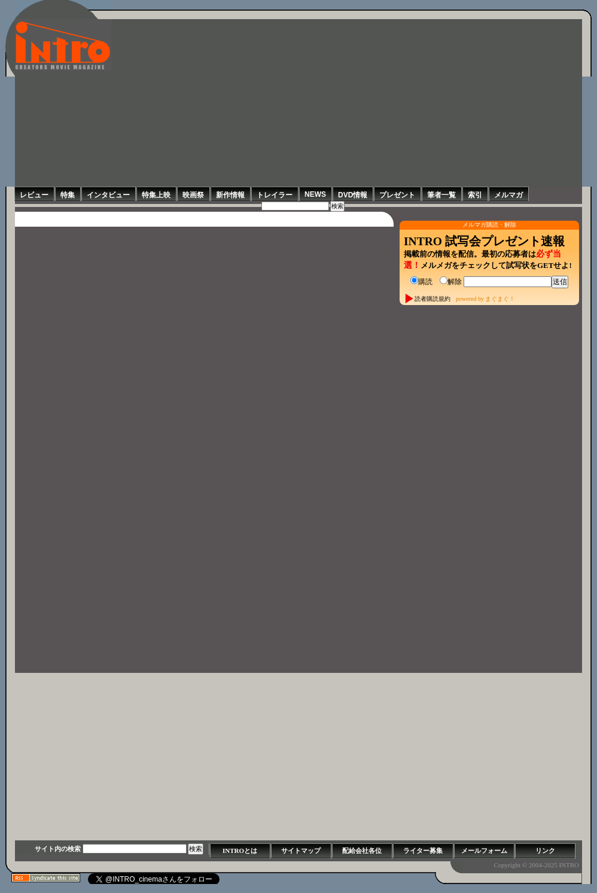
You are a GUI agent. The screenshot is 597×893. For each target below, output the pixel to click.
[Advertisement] (347, 103)
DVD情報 (352, 195)
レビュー (34, 195)
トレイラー (275, 195)
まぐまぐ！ (500, 298)
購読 (421, 282)
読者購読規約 (432, 298)
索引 (475, 195)
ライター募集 (423, 850)
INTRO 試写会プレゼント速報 (484, 241)
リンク (545, 850)
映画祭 (193, 195)
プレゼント (397, 195)
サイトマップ (301, 850)
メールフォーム (484, 850)
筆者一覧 (441, 195)
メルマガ (508, 195)
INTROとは (240, 850)
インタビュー (108, 195)
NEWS (315, 194)
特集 (67, 195)
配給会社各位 (362, 850)
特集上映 (156, 195)
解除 (451, 282)
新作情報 (230, 195)
